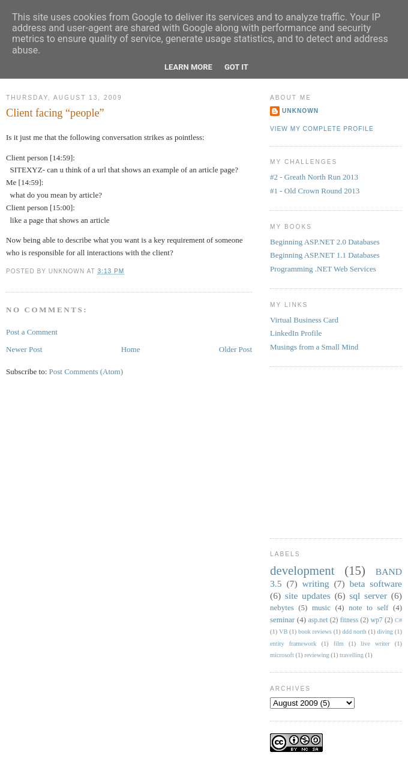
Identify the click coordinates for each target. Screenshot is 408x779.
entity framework (293, 643)
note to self (368, 607)
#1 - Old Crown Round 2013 (314, 190)
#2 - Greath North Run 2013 (314, 176)
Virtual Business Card (304, 319)
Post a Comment (32, 331)
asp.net (318, 620)
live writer (375, 643)
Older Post (235, 349)
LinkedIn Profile (296, 333)
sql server (368, 595)
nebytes (282, 607)
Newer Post (24, 349)
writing (315, 583)
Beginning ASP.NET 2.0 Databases (325, 241)
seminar (282, 619)
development (302, 570)
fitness (349, 620)
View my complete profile (322, 129)
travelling (352, 655)
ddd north (355, 631)
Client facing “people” (55, 113)
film (339, 643)
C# (398, 620)
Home (130, 349)
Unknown (300, 111)
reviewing (316, 655)
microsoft (282, 655)
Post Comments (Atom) (86, 371)
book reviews (315, 631)
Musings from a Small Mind (314, 346)
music (321, 607)
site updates (308, 595)
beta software (375, 583)
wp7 (377, 620)
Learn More (188, 66)
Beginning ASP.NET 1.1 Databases (325, 254)
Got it (236, 66)
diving (385, 631)
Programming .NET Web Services (323, 268)
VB (283, 631)
